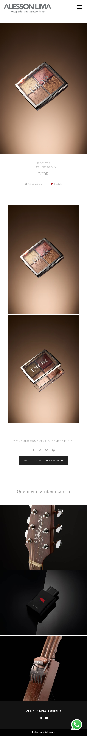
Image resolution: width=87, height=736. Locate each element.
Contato (54, 711)
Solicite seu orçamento (43, 460)
